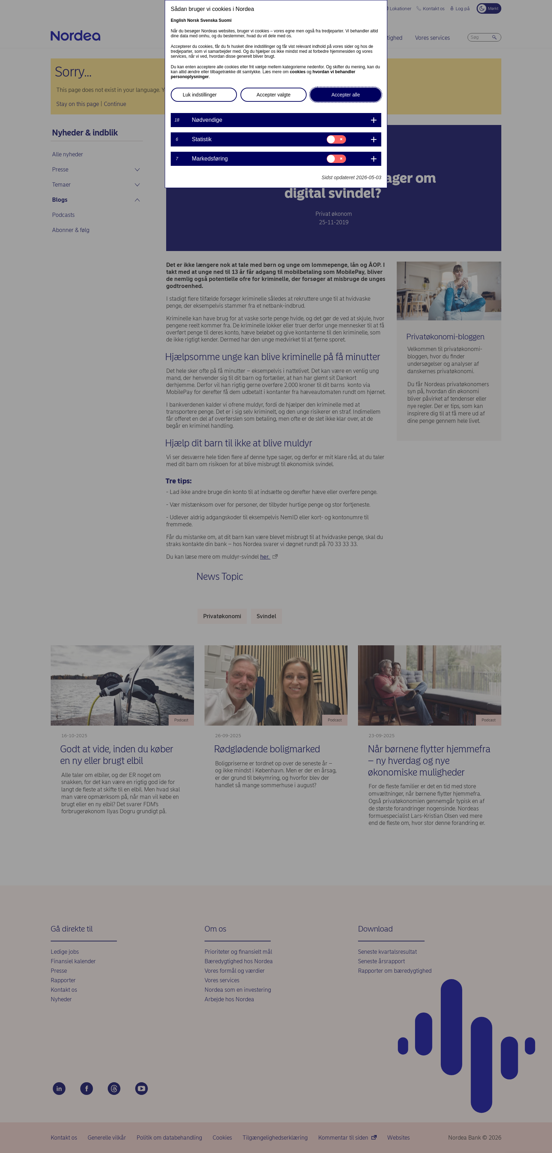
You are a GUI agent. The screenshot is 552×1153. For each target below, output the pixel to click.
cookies (298, 71)
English (178, 20)
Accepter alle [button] (346, 95)
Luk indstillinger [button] (200, 95)
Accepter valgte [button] (274, 95)
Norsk (193, 20)
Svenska (209, 20)
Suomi (225, 20)
